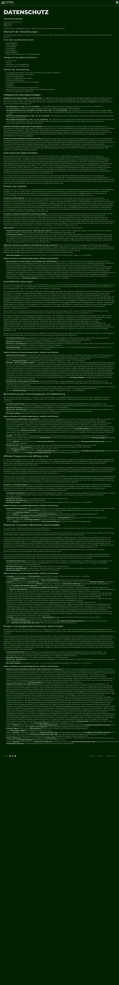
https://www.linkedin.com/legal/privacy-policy (66, 600)
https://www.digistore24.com (30, 521)
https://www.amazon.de (28, 514)
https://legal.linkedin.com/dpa (18, 587)
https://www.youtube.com (29, 732)
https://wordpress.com (28, 451)
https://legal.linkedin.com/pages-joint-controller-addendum (39, 604)
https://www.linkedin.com (52, 583)
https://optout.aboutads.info (21, 252)
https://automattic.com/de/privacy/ (68, 451)
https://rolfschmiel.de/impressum (53, 28)
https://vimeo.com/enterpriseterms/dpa (59, 743)
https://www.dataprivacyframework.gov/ (26, 181)
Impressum (92, 756)
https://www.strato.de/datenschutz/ (67, 441)
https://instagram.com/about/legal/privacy (74, 580)
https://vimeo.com (26, 741)
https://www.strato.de (28, 441)
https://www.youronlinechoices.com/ (48, 252)
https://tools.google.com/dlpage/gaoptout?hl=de (88, 734)
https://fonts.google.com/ (29, 725)
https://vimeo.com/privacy (61, 741)
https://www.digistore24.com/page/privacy (75, 521)
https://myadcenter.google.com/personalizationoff (58, 623)
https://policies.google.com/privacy (44, 621)
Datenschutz (100, 756)
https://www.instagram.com (30, 580)
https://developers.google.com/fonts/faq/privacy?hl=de (68, 727)
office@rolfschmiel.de (23, 28)
